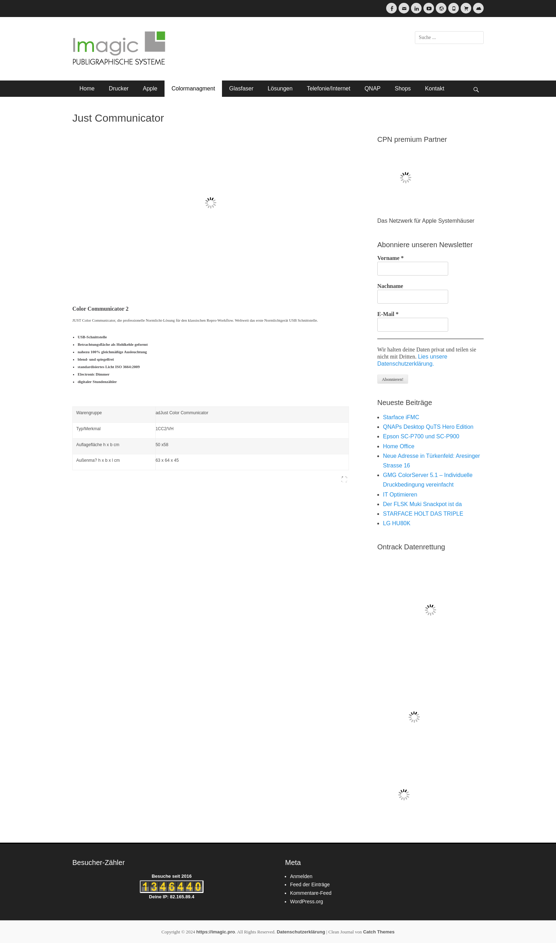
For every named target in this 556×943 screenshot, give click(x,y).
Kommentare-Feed (311, 893)
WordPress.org (306, 901)
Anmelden (301, 876)
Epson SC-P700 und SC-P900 (421, 436)
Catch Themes (379, 931)
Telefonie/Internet (328, 88)
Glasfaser (241, 88)
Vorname (390, 258)
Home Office (399, 446)
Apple (150, 88)
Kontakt (434, 88)
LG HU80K (396, 523)
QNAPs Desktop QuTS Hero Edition (428, 427)
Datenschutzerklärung (301, 931)
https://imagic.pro (215, 931)
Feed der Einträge (310, 884)
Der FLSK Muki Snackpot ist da (422, 504)
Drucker (119, 88)
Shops (403, 88)
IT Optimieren (400, 495)
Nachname (390, 286)
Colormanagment (193, 88)
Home (87, 88)
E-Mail (388, 314)
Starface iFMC (401, 417)
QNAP (372, 88)
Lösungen (280, 88)
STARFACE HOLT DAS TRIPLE (423, 514)
